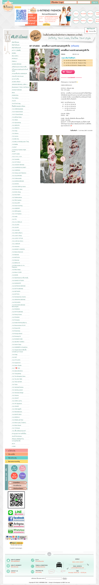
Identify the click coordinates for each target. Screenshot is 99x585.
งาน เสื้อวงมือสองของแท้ (18, 430)
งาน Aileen (15, 120)
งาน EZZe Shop (16, 192)
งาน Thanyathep (16, 373)
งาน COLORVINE (17, 175)
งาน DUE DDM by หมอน (19, 186)
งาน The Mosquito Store (18, 376)
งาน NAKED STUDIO (18, 280)
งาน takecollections (17, 371)
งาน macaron (15, 246)
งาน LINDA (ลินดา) (17, 233)
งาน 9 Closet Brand (17, 114)
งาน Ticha (14, 384)
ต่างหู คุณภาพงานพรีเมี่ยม (19, 433)
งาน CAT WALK (16, 162)
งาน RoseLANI (16, 328)
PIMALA (14, 61)
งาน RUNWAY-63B (17, 339)
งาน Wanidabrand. (17, 411)
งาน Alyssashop (16, 122)
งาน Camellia (15, 159)
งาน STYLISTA (16, 360)
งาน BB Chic (15, 139)
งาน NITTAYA (15, 294)
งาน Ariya (14, 130)
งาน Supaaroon (16, 362)
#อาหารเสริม (15, 79)
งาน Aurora (15, 136)
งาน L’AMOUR (16, 243)
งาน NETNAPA (16, 291)
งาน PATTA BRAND (17, 311)
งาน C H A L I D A (17, 156)
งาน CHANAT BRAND (18, 164)
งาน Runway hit (16, 336)
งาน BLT (14, 147)
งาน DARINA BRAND (18, 181)
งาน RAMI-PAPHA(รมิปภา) (19, 322)
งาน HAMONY (16, 208)
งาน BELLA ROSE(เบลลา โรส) (20, 141)
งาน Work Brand (16, 425)
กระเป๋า (14, 100)
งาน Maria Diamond (17, 252)
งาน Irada (14, 216)
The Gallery (15, 98)
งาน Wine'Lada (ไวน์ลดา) (19, 422)
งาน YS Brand (16, 428)
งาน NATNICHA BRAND (18, 286)
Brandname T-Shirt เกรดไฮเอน (20, 87)
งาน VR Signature (17, 403)
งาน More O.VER (16, 272)
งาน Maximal (15, 260)
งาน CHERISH (16, 170)
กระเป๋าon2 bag (16, 103)
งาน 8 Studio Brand (17, 111)
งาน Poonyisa (16, 320)
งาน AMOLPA (16, 125)
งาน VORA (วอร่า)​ (17, 401)
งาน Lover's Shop (17, 235)
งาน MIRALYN (16, 263)
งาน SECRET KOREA (18, 341)
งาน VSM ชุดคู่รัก (16, 409)
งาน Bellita (15, 144)
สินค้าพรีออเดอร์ (16, 47)
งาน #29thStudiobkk (17, 109)
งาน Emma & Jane (17, 189)
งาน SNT (14, 357)
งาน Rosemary (16, 331)
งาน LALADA (15, 224)
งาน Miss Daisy (16, 269)
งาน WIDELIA (16, 417)
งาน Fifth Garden (16, 200)
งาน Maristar (15, 254)
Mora (13, 92)
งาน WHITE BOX (16, 414)
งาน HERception (16, 211)
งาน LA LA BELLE (17, 222)
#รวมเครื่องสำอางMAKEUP (19, 73)
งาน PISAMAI (16, 317)
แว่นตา (14, 446)
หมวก (13, 443)
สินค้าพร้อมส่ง (16, 45)
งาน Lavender (16, 230)
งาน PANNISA (16, 309)
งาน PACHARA (16, 302)
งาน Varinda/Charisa (17, 387)
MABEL (14, 53)
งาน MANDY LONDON (18, 249)
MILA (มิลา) (15, 56)
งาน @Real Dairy (16, 117)
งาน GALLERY (16, 203)
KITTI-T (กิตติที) (16, 50)
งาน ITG (14, 219)
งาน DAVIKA (15, 184)
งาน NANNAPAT (16, 283)
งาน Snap (14, 354)
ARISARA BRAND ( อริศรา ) (19, 84)
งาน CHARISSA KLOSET (19, 167)
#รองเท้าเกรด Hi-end (17, 76)
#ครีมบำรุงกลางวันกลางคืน (19, 66)
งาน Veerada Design (17, 392)
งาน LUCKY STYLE (17, 238)
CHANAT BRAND (17, 90)
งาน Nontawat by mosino (19, 297)
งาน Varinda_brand (17, 390)
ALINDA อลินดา (16, 81)
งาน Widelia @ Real (17, 420)
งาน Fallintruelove (17, 197)
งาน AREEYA (15, 128)
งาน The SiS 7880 (17, 379)
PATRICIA (15, 58)
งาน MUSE (15, 275)
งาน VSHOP (15, 406)
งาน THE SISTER (17, 381)
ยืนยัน (64, 578)
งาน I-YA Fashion (16, 213)
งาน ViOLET (15, 398)
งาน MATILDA (16, 257)
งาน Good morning (17, 205)
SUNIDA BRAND (16, 64)
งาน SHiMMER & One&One (19, 347)
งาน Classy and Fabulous (19, 173)
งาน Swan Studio (16, 365)
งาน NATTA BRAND (17, 288)
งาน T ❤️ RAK (16, 368)
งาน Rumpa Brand (17, 333)
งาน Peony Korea (17, 314)
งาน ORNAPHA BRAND (18, 299)
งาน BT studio (16, 154)
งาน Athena (15, 133)
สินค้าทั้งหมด (15, 42)
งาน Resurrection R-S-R (18, 325)
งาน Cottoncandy (16, 178)
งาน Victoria (15, 395)
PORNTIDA (15, 95)
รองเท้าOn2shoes (17, 436)
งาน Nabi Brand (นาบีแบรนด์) (20, 277)
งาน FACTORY (16, 194)
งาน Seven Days (16, 344)
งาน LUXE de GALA (17, 241)
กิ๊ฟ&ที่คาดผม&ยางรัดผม (18, 106)
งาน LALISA (15, 227)
